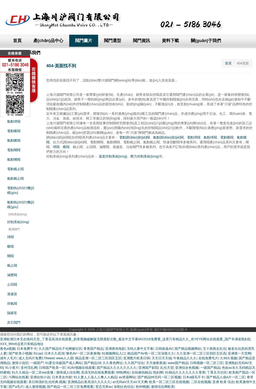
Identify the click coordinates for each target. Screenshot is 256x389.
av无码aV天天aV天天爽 (129, 382)
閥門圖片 (83, 40)
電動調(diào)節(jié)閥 (134, 137)
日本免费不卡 (27, 349)
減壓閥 (12, 275)
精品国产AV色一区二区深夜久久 (151, 353)
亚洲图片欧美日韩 (136, 358)
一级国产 (36, 363)
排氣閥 (12, 303)
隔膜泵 (12, 313)
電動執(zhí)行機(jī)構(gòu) (20, 190)
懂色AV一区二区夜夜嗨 (83, 353)
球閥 (10, 237)
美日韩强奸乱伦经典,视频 (47, 382)
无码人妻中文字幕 (140, 349)
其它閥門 (13, 322)
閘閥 (10, 256)
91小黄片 (12, 368)
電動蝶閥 (226, 137)
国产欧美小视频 (20, 353)
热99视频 (142, 387)
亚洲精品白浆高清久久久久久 (89, 382)
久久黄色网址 (113, 363)
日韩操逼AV (164, 349)
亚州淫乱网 (29, 368)
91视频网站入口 (113, 353)
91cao (37, 353)
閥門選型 (112, 40)
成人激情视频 (35, 387)
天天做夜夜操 (156, 363)
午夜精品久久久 (185, 358)
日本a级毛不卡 (194, 377)
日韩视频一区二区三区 (206, 363)
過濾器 (12, 294)
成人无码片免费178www (36, 358)
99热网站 (123, 372)
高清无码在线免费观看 (97, 372)
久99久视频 (228, 358)
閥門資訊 (141, 40)
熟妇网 (158, 372)
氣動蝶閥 (13, 140)
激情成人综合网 (67, 372)
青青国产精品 (93, 349)
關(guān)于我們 (206, 40)
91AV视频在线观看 (81, 368)
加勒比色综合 (124, 387)
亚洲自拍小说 (40, 377)
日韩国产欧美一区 (52, 368)
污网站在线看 (18, 377)
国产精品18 (92, 363)
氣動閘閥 (13, 159)
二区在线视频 (201, 382)
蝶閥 (10, 246)
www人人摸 (64, 358)
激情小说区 (20, 363)
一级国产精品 (210, 368)
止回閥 (12, 284)
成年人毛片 (8, 358)
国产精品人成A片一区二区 (225, 377)
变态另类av (103, 387)
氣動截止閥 (15, 178)
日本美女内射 (62, 377)
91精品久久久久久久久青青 (185, 372)
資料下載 (170, 40)
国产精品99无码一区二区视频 (159, 377)
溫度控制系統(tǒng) (113, 156)
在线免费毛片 (208, 358)
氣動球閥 (210, 137)
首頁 (17, 40)
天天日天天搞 (162, 358)
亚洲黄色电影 (115, 349)
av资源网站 (127, 377)
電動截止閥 (15, 169)
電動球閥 (193, 137)
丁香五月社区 (217, 372)
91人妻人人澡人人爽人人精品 (95, 377)
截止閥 (12, 265)
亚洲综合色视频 (186, 368)
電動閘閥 (13, 150)
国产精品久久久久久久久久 (117, 368)
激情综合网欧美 (162, 387)
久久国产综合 (134, 363)
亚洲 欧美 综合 (223, 382)
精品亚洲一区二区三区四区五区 (98, 358)
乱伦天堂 (167, 368)
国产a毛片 (16, 387)
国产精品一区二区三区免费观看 (70, 387)
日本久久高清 (54, 353)
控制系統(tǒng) (18, 222)
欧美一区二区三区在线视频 (169, 382)
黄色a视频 (7, 349)
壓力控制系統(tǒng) (144, 156)
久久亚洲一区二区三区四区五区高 (201, 353)
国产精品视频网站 (187, 349)
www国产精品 (178, 363)
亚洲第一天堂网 (239, 353)
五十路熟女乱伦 (214, 349)
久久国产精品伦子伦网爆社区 (60, 349)
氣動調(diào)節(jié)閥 (168, 137)
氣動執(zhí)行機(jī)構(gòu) (20, 204)
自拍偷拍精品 (141, 372)
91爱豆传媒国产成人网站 (63, 363)
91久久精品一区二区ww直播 (33, 372)
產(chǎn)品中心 (48, 40)
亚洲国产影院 (148, 368)
